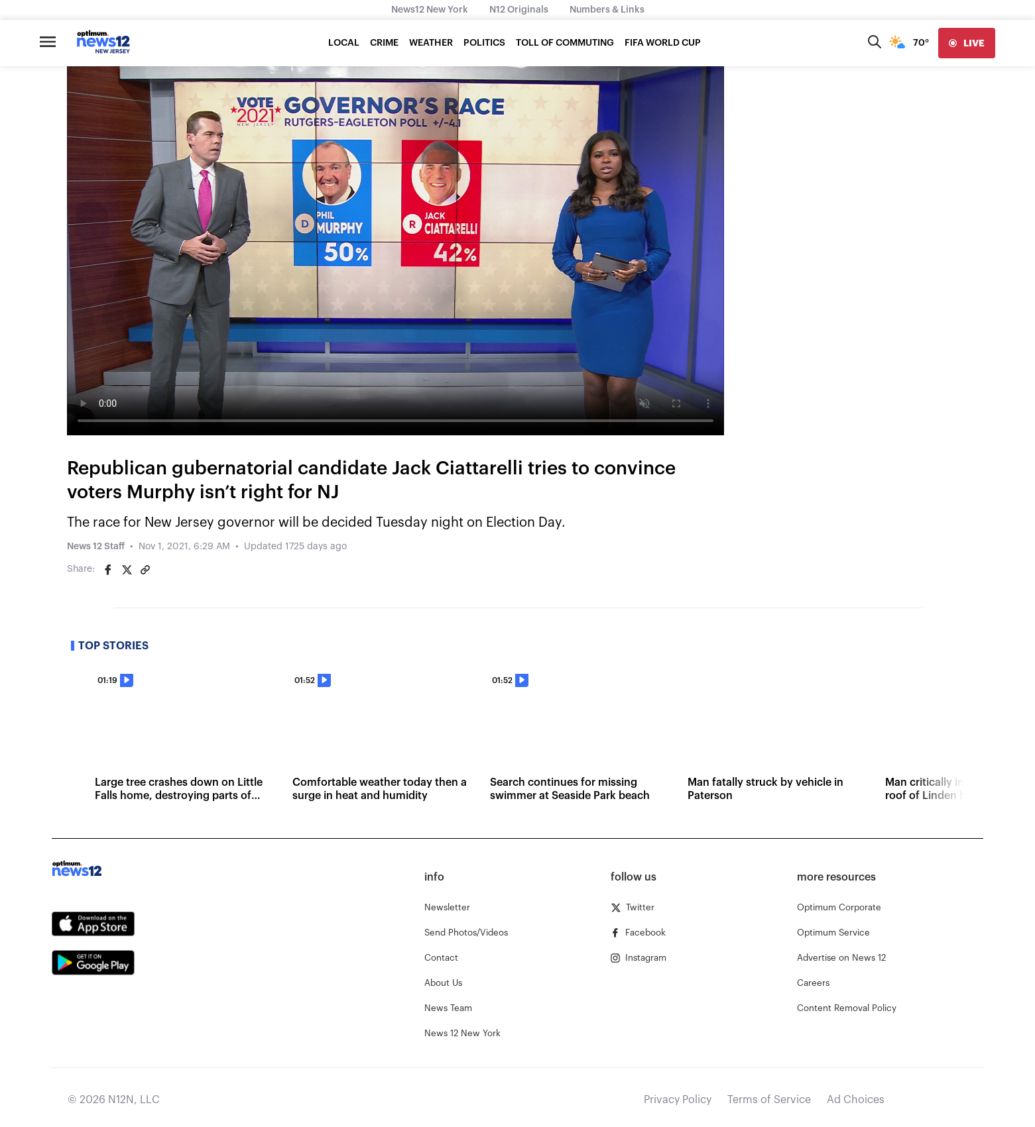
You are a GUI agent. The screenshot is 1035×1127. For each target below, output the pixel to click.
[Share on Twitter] (126, 569)
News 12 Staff (96, 546)
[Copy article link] (145, 569)
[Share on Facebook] (108, 569)
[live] (966, 43)
